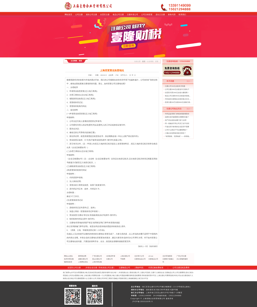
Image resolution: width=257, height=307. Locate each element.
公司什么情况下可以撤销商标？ (176, 130)
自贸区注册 (104, 15)
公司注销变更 (146, 15)
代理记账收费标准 (155, 268)
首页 (143, 61)
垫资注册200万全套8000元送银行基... (178, 102)
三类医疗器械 (112, 278)
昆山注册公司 (97, 259)
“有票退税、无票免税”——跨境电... (177, 136)
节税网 (122, 259)
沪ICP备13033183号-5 (142, 301)
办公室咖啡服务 (182, 259)
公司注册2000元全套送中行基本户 (177, 89)
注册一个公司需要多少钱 (105, 275)
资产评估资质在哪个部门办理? (176, 120)
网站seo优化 (68, 256)
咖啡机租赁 (68, 262)
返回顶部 (153, 246)
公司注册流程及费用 (181, 268)
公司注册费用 (180, 272)
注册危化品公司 (140, 259)
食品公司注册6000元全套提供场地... (177, 96)
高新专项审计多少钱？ (110, 272)
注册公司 (109, 259)
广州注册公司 (97, 256)
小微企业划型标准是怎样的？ (175, 133)
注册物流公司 (124, 268)
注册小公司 (92, 278)
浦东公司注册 (91, 15)
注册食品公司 (153, 259)
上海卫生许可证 (142, 278)
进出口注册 (160, 15)
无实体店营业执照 (94, 272)
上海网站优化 (83, 262)
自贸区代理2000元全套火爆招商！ (177, 93)
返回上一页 (143, 246)
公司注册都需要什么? (80, 278)
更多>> (189, 81)
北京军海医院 (167, 256)
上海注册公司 (125, 256)
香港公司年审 (102, 278)
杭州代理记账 (69, 259)
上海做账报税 (132, 278)
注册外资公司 (132, 15)
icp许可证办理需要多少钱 (78, 272)
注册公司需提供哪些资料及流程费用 (128, 275)
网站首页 (68, 15)
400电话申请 (110, 256)
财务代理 (171, 15)
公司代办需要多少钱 (75, 275)
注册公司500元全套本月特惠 (175, 86)
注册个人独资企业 (157, 272)
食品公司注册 (118, 15)
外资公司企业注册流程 (182, 275)
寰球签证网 (82, 256)
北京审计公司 (139, 256)
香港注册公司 (134, 272)
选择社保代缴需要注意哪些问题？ (177, 117)
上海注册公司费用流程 (165, 275)
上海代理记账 (97, 262)
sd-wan (150, 256)
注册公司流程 (145, 272)
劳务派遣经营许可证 (149, 275)
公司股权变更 (122, 278)
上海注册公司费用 (90, 275)
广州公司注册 (181, 256)
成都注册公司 (83, 259)
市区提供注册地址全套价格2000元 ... (178, 99)
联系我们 (182, 15)
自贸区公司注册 (74, 268)
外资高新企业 (123, 272)
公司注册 (79, 15)
